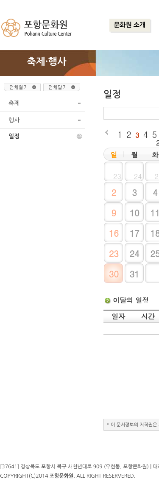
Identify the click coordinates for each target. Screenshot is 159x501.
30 (114, 274)
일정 (14, 136)
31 (134, 274)
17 (134, 233)
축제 (14, 103)
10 (134, 213)
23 (114, 253)
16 (114, 233)
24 (134, 253)
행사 (14, 120)
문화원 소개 (129, 25)
